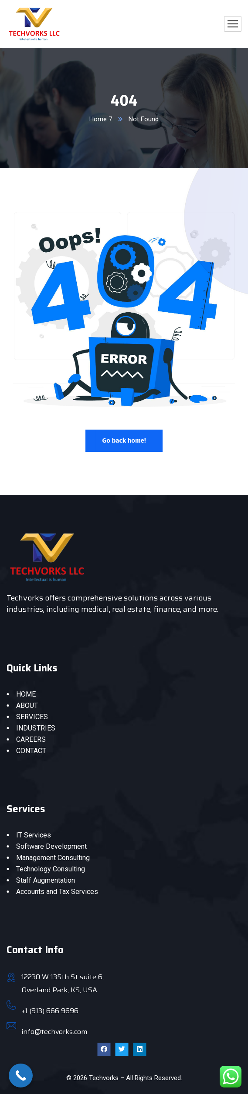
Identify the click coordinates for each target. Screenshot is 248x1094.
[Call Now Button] (21, 1075)
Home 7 (100, 119)
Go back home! (124, 440)
